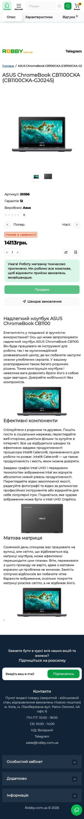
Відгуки (70, 17)
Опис (11, 17)
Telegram (74, 51)
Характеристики (39, 17)
